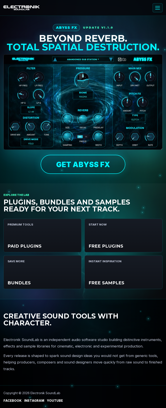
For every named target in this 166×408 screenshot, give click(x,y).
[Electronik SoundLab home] (21, 7)
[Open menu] (158, 7)
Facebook (12, 400)
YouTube (55, 400)
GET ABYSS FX (83, 164)
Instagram (34, 400)
